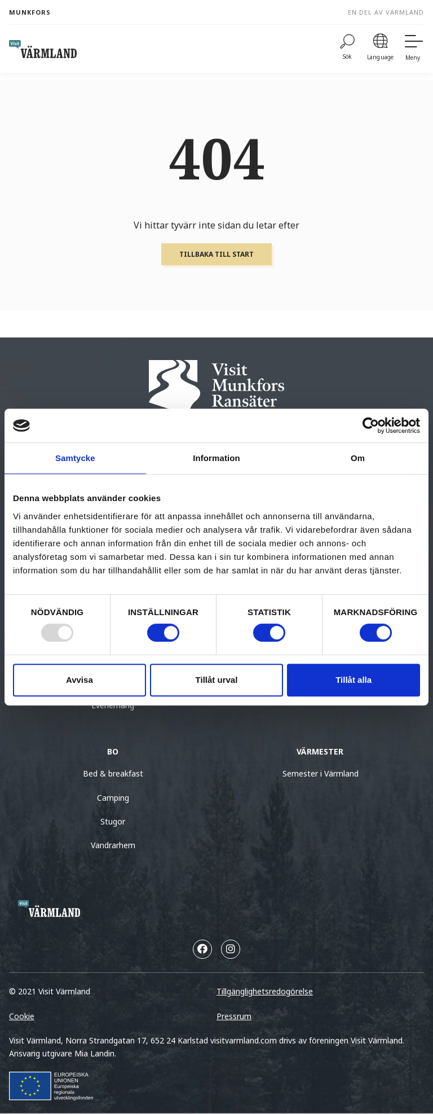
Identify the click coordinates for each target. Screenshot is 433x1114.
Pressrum (233, 1016)
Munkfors (30, 12)
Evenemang (112, 705)
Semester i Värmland (320, 773)
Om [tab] (358, 458)
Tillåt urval (217, 680)
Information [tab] (216, 458)
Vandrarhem (113, 845)
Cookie (21, 1016)
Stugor (112, 821)
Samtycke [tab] (75, 458)
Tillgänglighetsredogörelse (264, 991)
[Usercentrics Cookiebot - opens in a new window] (370, 425)
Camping (113, 797)
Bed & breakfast (113, 773)
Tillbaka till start (216, 254)
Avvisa (79, 680)
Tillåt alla (353, 680)
